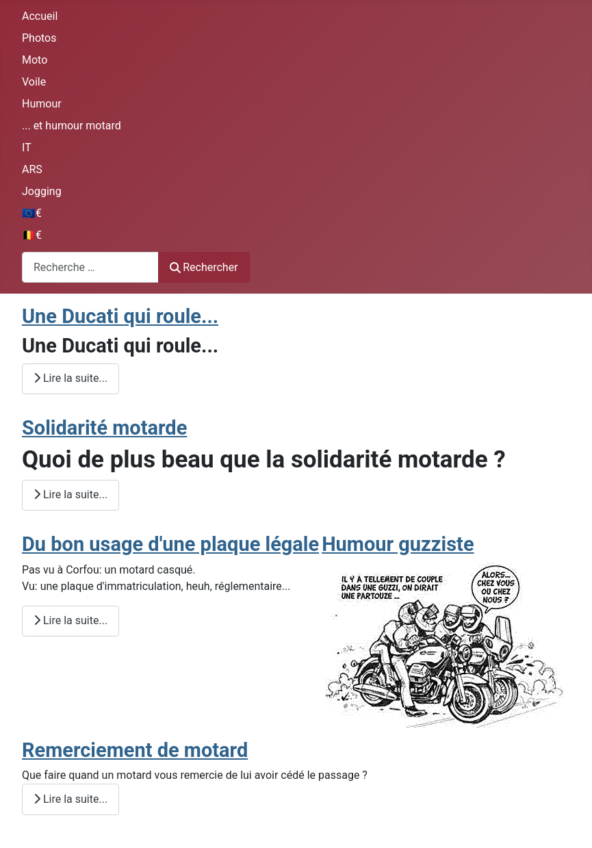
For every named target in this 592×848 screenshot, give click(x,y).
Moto (34, 59)
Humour (42, 103)
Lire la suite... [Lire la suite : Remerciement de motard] (70, 799)
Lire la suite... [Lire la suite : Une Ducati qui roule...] (70, 378)
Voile (34, 81)
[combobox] (90, 267)
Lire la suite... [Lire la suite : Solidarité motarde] (70, 494)
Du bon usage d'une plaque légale (170, 544)
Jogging (42, 191)
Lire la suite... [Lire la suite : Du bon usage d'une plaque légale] (70, 620)
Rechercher (204, 267)
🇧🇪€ (32, 235)
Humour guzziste (398, 544)
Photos (39, 37)
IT (26, 147)
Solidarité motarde (104, 427)
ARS (32, 169)
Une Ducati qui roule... (120, 316)
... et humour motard (71, 125)
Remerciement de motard (135, 750)
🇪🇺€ (32, 213)
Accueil (39, 16)
